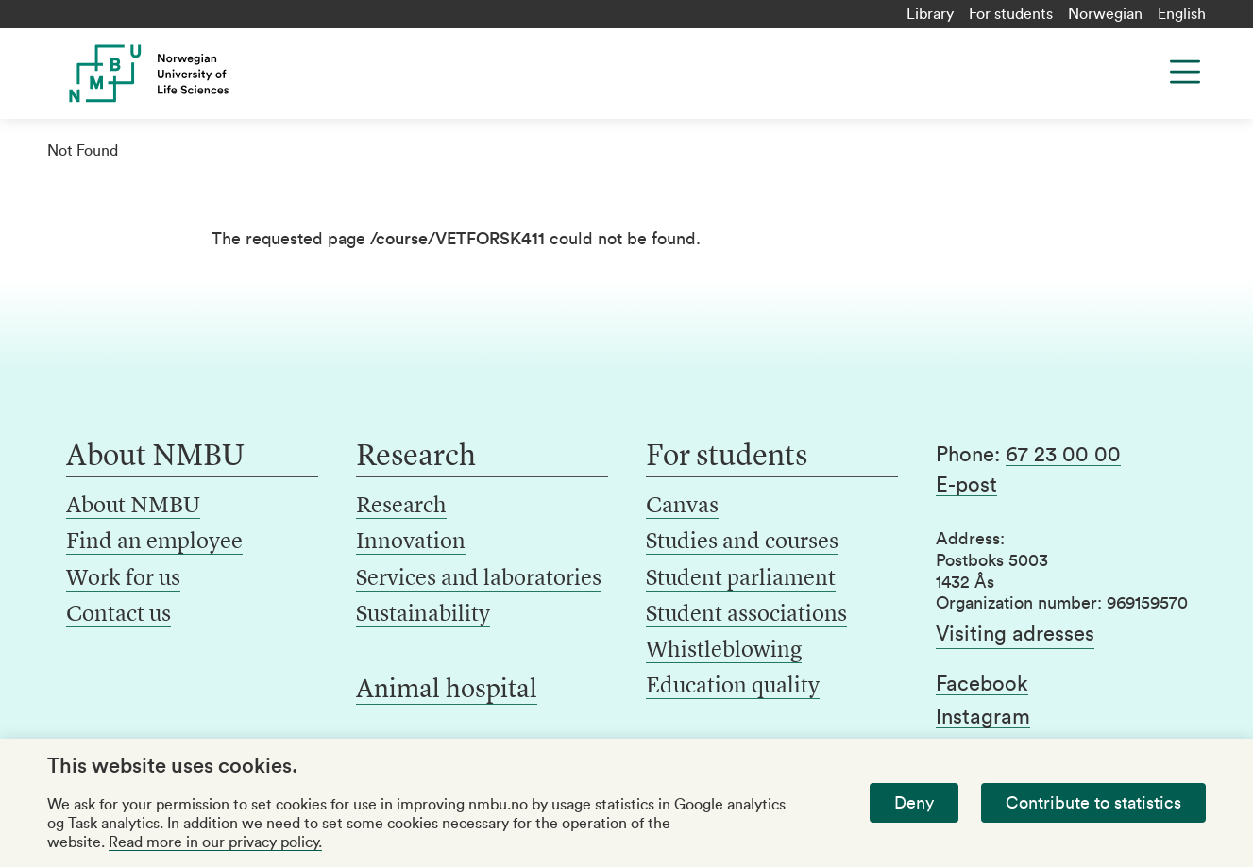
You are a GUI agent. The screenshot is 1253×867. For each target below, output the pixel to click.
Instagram (983, 717)
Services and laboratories (478, 579)
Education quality (733, 686)
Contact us (118, 615)
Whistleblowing (724, 651)
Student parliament (741, 579)
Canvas (682, 506)
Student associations (746, 615)
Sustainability (423, 615)
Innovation (411, 542)
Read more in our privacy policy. (215, 842)
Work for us (123, 579)
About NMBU (133, 506)
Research (401, 506)
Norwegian (1105, 14)
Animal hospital (446, 690)
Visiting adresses (1015, 634)
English (1182, 14)
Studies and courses (742, 542)
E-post (966, 485)
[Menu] (1185, 71)
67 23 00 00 (1063, 454)
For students (1011, 14)
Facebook (982, 684)
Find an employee (154, 542)
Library (930, 14)
